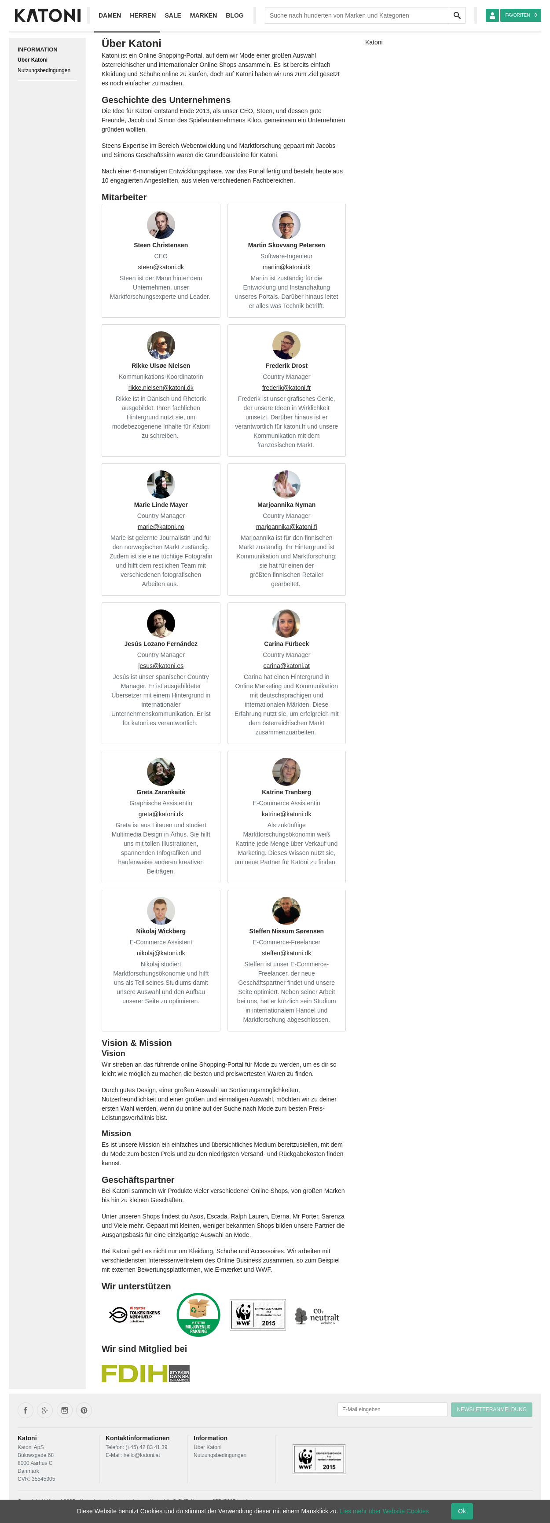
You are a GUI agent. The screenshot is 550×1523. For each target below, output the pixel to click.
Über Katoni (33, 60)
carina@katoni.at (287, 665)
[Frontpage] (47, 15)
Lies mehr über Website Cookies (384, 1511)
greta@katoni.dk (161, 814)
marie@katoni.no (161, 526)
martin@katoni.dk (287, 267)
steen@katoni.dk (161, 267)
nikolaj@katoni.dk (161, 953)
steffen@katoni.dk (286, 953)
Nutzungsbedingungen (44, 70)
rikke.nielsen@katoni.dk (161, 387)
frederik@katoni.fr (286, 387)
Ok (462, 1511)
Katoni (374, 42)
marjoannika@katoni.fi (286, 526)
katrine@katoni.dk (286, 814)
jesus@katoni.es (160, 665)
